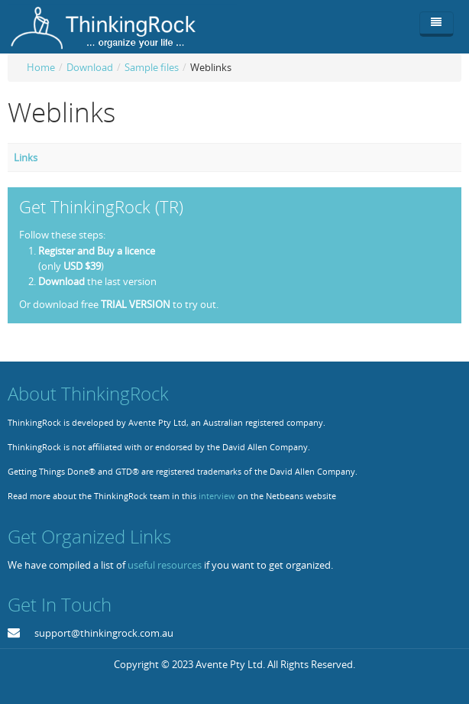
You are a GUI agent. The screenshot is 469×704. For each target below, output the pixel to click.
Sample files (152, 67)
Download (89, 67)
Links (25, 157)
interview (217, 496)
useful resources (165, 565)
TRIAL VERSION (135, 304)
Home (41, 67)
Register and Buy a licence (96, 251)
